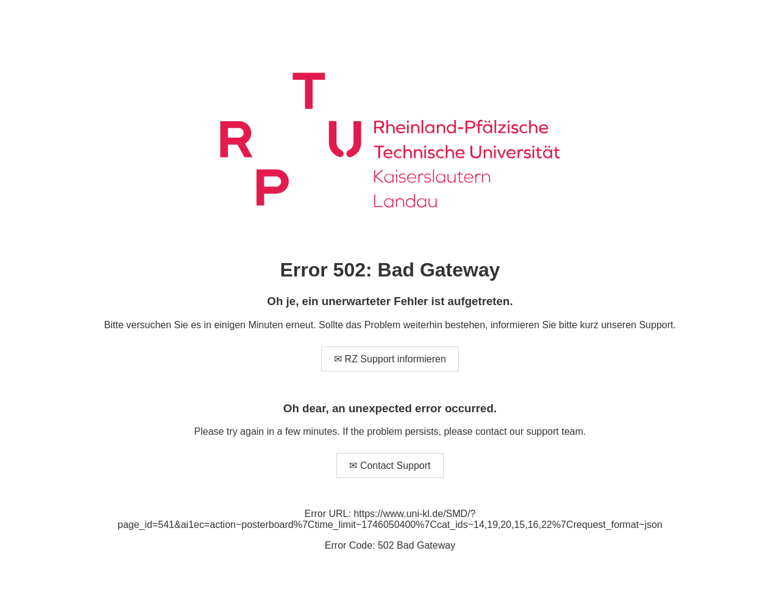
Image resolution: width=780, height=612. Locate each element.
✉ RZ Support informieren (390, 359)
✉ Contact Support (389, 465)
